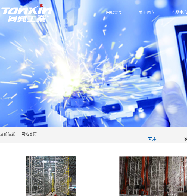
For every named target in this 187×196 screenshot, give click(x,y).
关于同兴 (147, 12)
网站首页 (114, 12)
